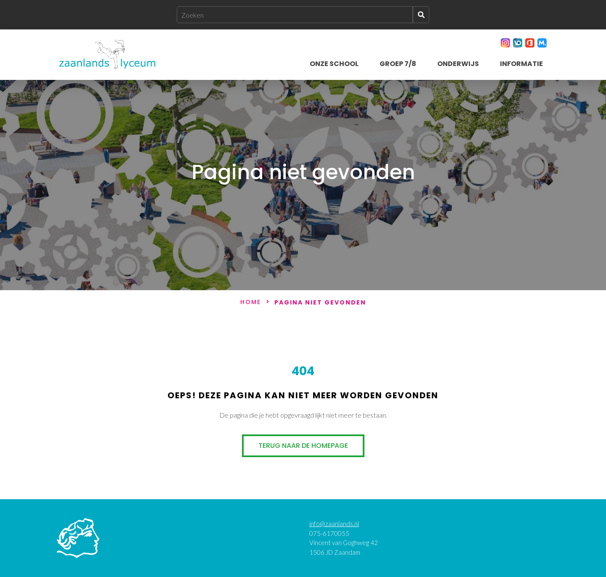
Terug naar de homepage (303, 445)
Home (250, 302)
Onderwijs (458, 64)
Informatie (521, 64)
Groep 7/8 (398, 64)
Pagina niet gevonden (320, 303)
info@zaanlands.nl (334, 523)
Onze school (334, 64)
